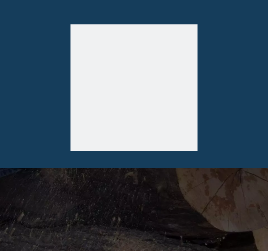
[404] (134, 89)
